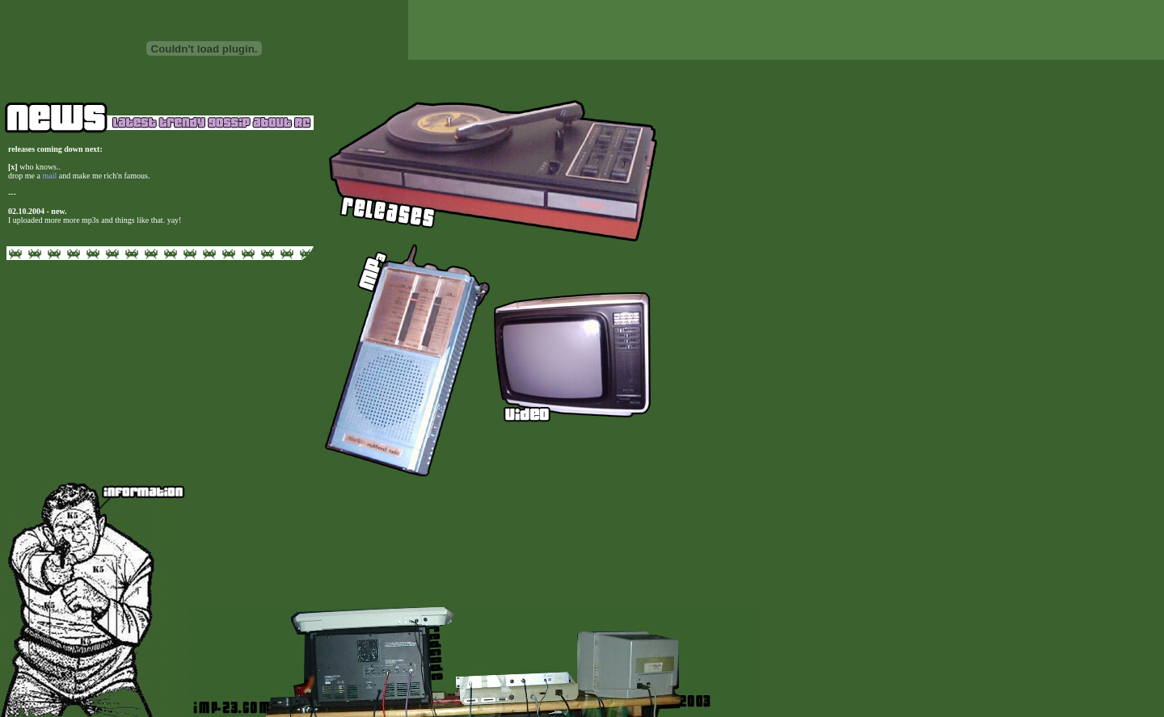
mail (50, 175)
